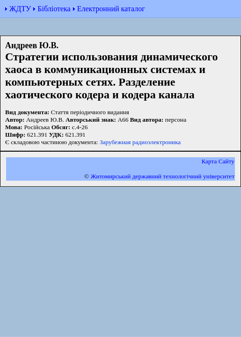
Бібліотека (53, 9)
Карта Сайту (217, 161)
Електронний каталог (111, 9)
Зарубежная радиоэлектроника (140, 142)
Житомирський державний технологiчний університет (162, 176)
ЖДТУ (20, 9)
